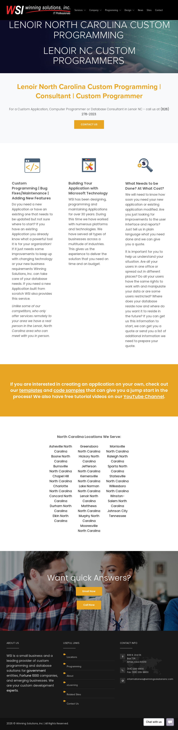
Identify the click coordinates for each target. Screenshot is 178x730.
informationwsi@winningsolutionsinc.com (150, 679)
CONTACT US (89, 124)
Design (128, 10)
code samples (69, 390)
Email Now (88, 591)
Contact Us (73, 703)
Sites (149, 10)
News (140, 10)
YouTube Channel (144, 396)
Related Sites (74, 694)
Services (79, 10)
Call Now (89, 605)
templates (30, 390)
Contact (159, 10)
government (36, 671)
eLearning (72, 685)
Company (93, 10)
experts (12, 690)
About (70, 675)
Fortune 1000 (29, 675)
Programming (111, 10)
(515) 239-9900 (135, 668)
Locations (72, 657)
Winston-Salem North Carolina (117, 501)
